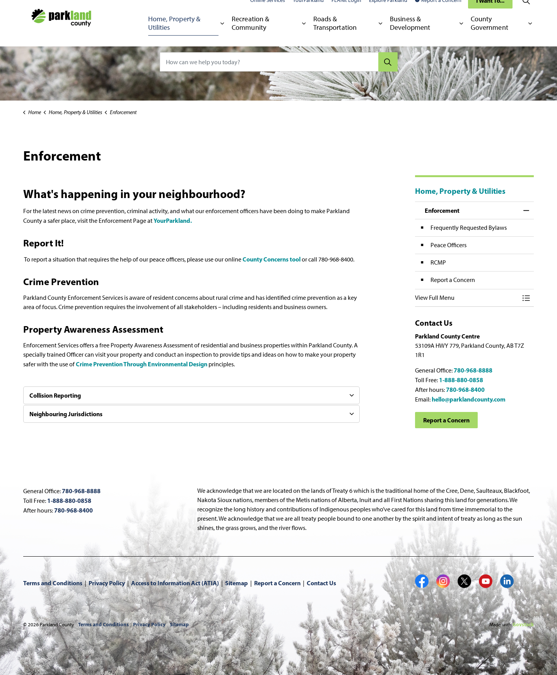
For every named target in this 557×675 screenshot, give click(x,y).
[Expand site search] (526, 11)
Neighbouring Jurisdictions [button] (66, 414)
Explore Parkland (388, 11)
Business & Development (410, 34)
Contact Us (321, 583)
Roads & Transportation (335, 34)
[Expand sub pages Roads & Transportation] (380, 34)
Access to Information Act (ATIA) (175, 583)
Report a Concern (438, 11)
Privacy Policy (107, 583)
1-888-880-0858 (461, 380)
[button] (467, 297)
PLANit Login (346, 11)
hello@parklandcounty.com (469, 399)
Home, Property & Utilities (174, 34)
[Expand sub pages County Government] (530, 34)
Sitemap (236, 583)
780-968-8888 (473, 370)
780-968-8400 (465, 389)
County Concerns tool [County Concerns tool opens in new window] (272, 259)
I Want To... (490, 11)
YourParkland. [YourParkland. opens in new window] (173, 220)
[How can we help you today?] (279, 62)
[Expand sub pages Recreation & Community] (304, 34)
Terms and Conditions (52, 583)
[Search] (388, 62)
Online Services (267, 11)
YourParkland (308, 11)
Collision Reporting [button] (55, 395)
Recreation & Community (250, 34)
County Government (489, 34)
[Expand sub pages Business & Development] (461, 34)
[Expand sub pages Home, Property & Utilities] (222, 34)
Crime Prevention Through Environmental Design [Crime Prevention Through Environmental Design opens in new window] (142, 364)
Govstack (523, 624)
